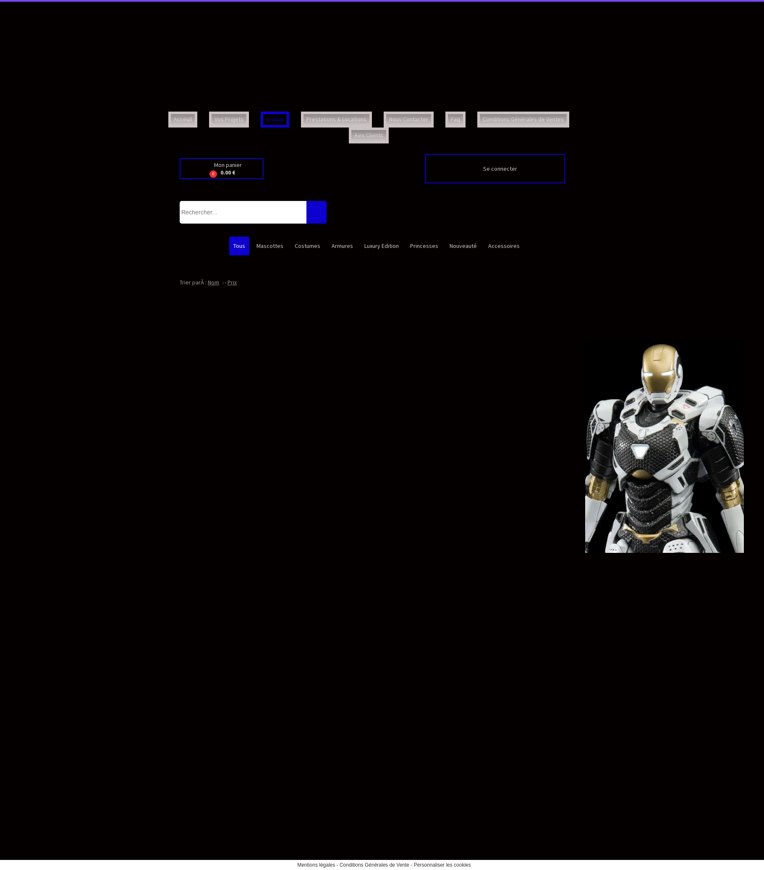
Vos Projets (229, 119)
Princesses (424, 246)
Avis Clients (368, 135)
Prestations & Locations (336, 119)
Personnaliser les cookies (442, 865)
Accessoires (504, 246)
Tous (239, 246)
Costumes (307, 246)
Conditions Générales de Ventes (523, 119)
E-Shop (275, 119)
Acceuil (183, 119)
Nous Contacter (408, 119)
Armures (342, 246)
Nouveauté (463, 246)
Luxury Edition (381, 246)
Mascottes (269, 246)
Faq (455, 119)
